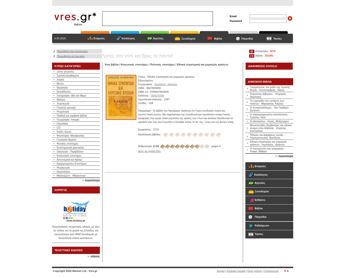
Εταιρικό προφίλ (236, 271)
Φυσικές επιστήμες (67, 143)
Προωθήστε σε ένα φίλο (71, 56)
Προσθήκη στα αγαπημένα (72, 51)
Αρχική (221, 271)
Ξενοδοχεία (188, 38)
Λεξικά (60, 79)
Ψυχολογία (63, 111)
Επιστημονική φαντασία (70, 147)
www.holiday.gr (75, 220)
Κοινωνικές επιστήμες (69, 155)
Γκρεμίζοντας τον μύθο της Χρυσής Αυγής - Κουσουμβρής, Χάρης (270, 88)
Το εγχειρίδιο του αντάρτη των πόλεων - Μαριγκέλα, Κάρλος (267, 102)
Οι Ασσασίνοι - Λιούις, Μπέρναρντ (269, 121)
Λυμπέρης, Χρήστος (165, 84)
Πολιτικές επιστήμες (162, 64)
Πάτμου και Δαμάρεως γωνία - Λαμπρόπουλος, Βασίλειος (267, 136)
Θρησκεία (62, 87)
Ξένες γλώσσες (65, 71)
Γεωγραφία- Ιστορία (68, 119)
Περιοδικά (62, 123)
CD (59, 127)
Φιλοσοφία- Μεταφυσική (70, 135)
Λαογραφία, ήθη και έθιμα (71, 95)
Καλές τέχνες (64, 131)
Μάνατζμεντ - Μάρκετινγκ (71, 175)
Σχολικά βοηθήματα (68, 75)
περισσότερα (92, 180)
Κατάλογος (128, 38)
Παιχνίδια (247, 38)
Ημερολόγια (63, 171)
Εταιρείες (99, 38)
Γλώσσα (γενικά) (66, 107)
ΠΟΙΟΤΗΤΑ (157, 95)
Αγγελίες (158, 38)
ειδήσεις (95, 256)
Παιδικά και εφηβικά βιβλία (72, 115)
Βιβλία (218, 38)
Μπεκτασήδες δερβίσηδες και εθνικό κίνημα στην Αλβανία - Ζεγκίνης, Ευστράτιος (271, 128)
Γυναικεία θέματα (66, 139)
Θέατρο (61, 99)
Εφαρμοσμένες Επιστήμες (72, 163)
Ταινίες (277, 38)
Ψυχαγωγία (63, 167)
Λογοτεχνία (63, 103)
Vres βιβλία (112, 64)
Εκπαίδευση (64, 91)
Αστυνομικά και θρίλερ (69, 159)
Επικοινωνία (271, 271)
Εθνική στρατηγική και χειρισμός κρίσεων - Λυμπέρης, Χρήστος (268, 143)
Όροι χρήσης (255, 271)
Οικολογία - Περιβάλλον (70, 151)
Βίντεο (60, 83)
